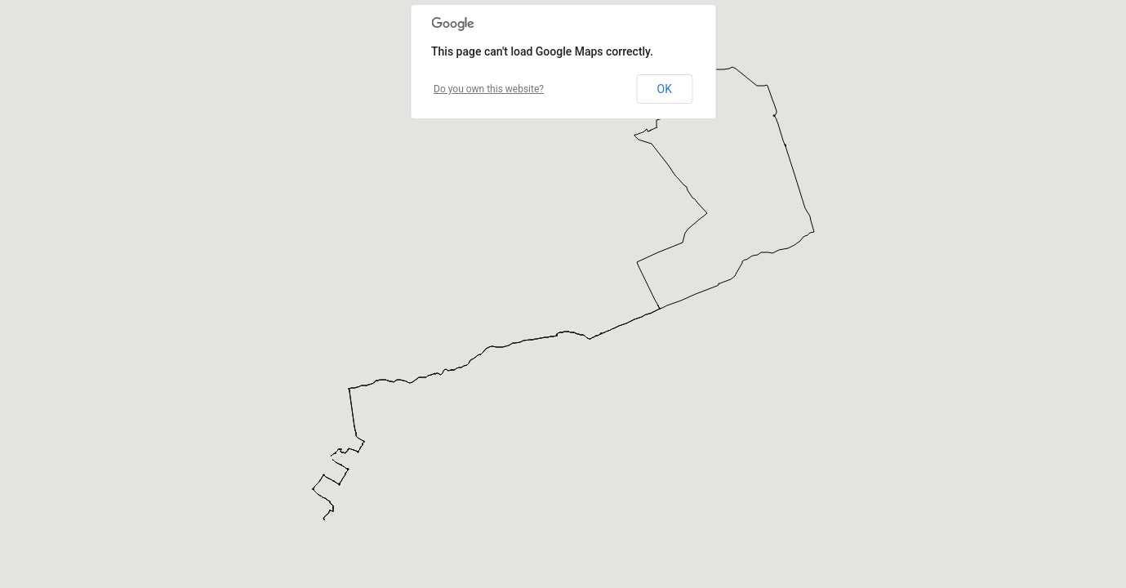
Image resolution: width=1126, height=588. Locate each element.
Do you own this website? (489, 89)
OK (664, 89)
